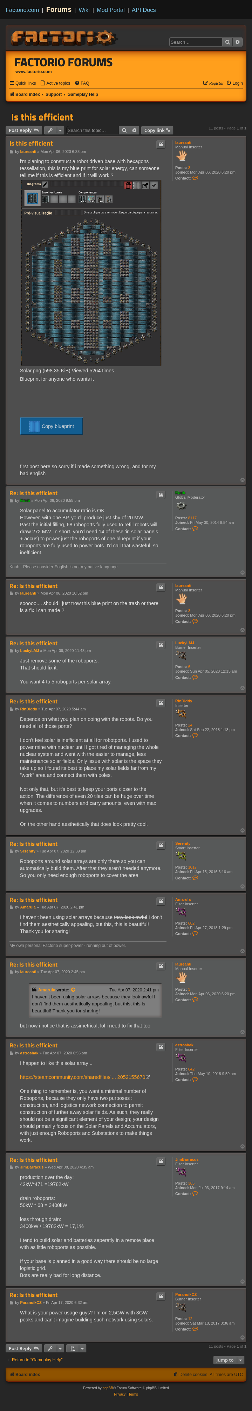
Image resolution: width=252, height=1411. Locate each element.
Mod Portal (111, 10)
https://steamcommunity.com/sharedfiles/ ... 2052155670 (82, 1077)
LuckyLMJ (184, 643)
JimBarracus (187, 1159)
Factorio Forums (64, 62)
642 (191, 1069)
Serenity (182, 843)
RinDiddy (183, 701)
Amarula (183, 899)
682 (191, 923)
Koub (180, 493)
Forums (59, 9)
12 (190, 1319)
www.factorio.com (33, 71)
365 (191, 1183)
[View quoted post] (73, 990)
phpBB (108, 1388)
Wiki (84, 10)
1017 (192, 867)
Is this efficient (42, 117)
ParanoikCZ (186, 1294)
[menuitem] (55, 83)
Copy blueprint (51, 426)
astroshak (184, 1045)
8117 (192, 518)
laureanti (183, 142)
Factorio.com (22, 10)
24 (190, 725)
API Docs (144, 10)
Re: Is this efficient (33, 493)
